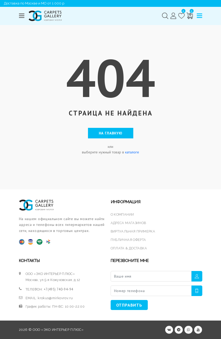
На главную (110, 133)
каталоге (132, 152)
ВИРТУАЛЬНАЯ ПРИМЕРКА (133, 231)
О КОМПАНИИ (122, 214)
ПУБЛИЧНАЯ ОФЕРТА (128, 240)
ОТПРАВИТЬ (129, 305)
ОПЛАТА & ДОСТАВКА (129, 248)
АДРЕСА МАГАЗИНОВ (128, 223)
